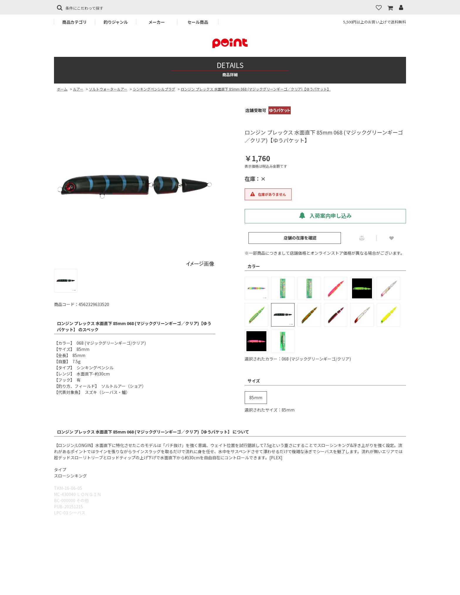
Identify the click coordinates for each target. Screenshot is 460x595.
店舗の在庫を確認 (300, 238)
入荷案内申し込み (325, 215)
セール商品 (197, 22)
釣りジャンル (116, 22)
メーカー (156, 22)
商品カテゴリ (74, 22)
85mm (255, 397)
